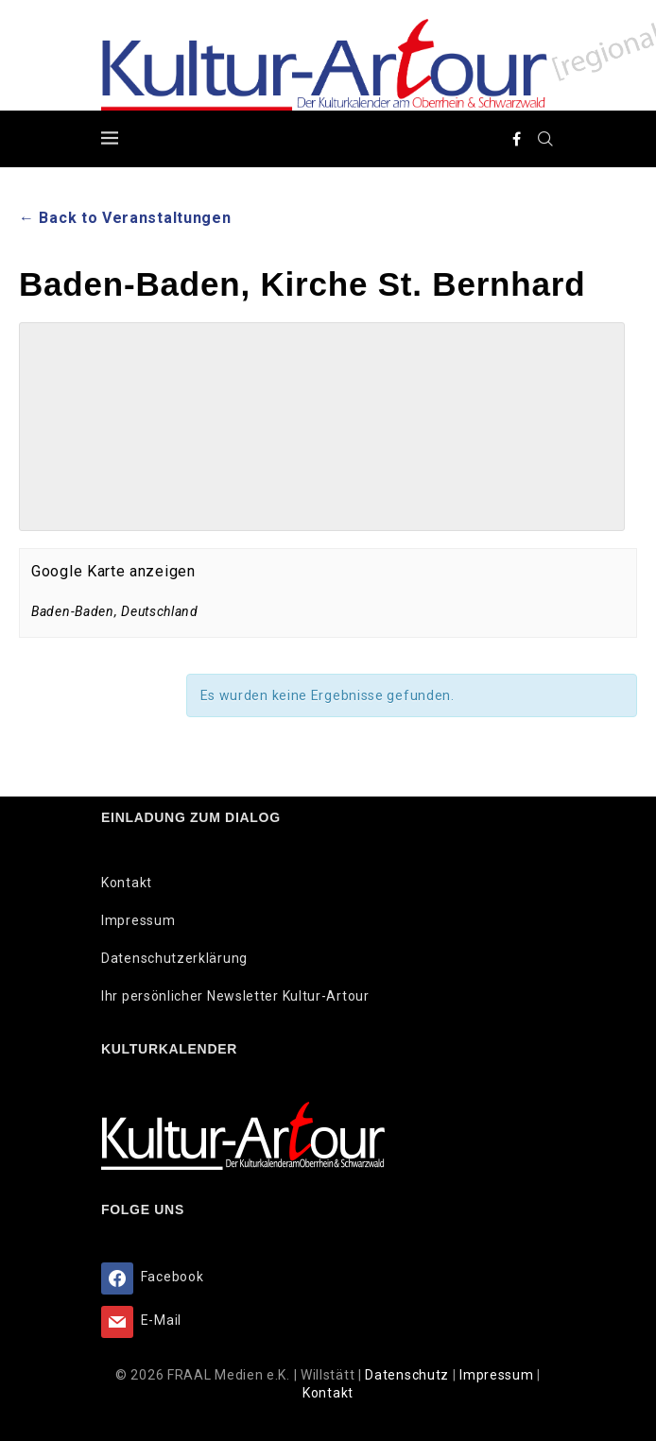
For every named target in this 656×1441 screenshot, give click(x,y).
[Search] (545, 139)
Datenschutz (408, 1374)
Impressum (138, 920)
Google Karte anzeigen (113, 571)
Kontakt (126, 882)
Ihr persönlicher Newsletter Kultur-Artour (235, 996)
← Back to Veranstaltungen (125, 218)
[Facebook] (517, 139)
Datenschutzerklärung (174, 958)
